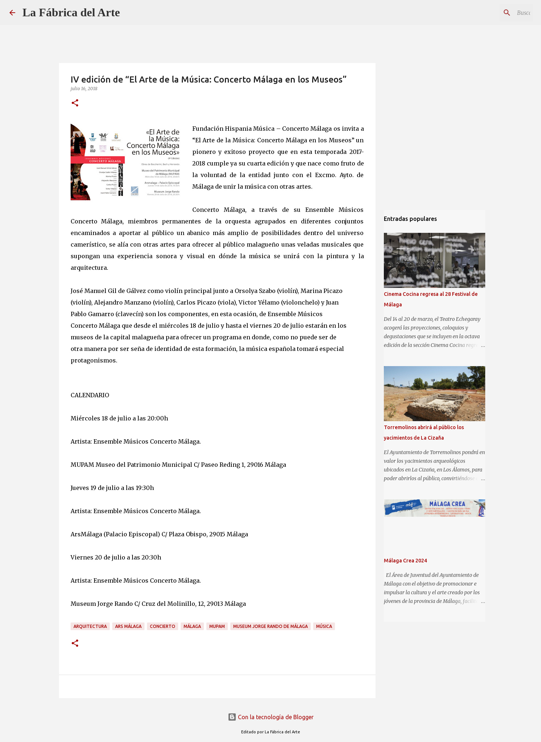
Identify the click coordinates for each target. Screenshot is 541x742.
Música (324, 626)
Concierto (162, 626)
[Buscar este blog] (495, 12)
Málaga (192, 626)
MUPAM (217, 626)
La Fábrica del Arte (71, 12)
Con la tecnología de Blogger (271, 717)
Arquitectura (90, 626)
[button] (75, 103)
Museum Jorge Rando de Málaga (270, 626)
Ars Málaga (128, 626)
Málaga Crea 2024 (405, 560)
